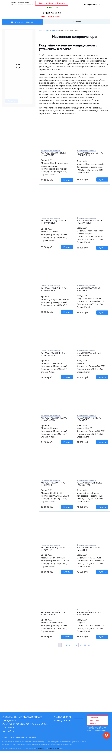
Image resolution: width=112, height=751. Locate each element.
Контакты (8, 730)
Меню (77, 22)
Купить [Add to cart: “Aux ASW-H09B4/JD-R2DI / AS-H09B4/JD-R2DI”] (102, 179)
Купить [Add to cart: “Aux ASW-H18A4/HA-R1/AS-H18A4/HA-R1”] (102, 377)
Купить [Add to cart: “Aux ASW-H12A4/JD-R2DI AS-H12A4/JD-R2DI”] (66, 247)
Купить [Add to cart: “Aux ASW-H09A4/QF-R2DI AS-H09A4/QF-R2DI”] (66, 180)
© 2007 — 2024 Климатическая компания (19, 737)
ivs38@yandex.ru (92, 4)
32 (85, 645)
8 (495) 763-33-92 (52, 12)
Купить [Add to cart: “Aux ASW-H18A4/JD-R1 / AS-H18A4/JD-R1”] (102, 442)
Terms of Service (53, 748)
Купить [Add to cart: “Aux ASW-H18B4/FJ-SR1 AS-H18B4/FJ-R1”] (66, 571)
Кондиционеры (52, 30)
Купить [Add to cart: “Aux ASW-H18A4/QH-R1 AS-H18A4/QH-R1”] (66, 507)
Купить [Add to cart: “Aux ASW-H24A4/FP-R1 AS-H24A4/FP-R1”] (102, 571)
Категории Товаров (23, 22)
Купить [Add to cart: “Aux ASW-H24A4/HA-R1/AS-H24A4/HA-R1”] (102, 636)
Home (41, 30)
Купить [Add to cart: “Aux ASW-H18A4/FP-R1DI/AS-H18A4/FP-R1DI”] (66, 377)
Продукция (9, 720)
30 (76, 645)
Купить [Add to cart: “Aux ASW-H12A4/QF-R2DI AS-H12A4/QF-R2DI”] (102, 247)
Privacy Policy (40, 748)
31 (81, 645)
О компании (9, 717)
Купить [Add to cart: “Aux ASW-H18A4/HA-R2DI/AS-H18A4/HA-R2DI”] (66, 442)
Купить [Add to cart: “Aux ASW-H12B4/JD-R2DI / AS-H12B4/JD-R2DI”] (66, 312)
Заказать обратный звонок (51, 3)
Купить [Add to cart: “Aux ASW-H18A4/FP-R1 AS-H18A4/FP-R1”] (102, 312)
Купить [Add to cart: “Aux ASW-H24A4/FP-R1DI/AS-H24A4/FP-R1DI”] (66, 636)
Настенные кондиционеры (50, 150)
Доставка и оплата (30, 717)
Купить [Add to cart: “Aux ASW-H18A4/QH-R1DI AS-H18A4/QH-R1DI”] (102, 507)
